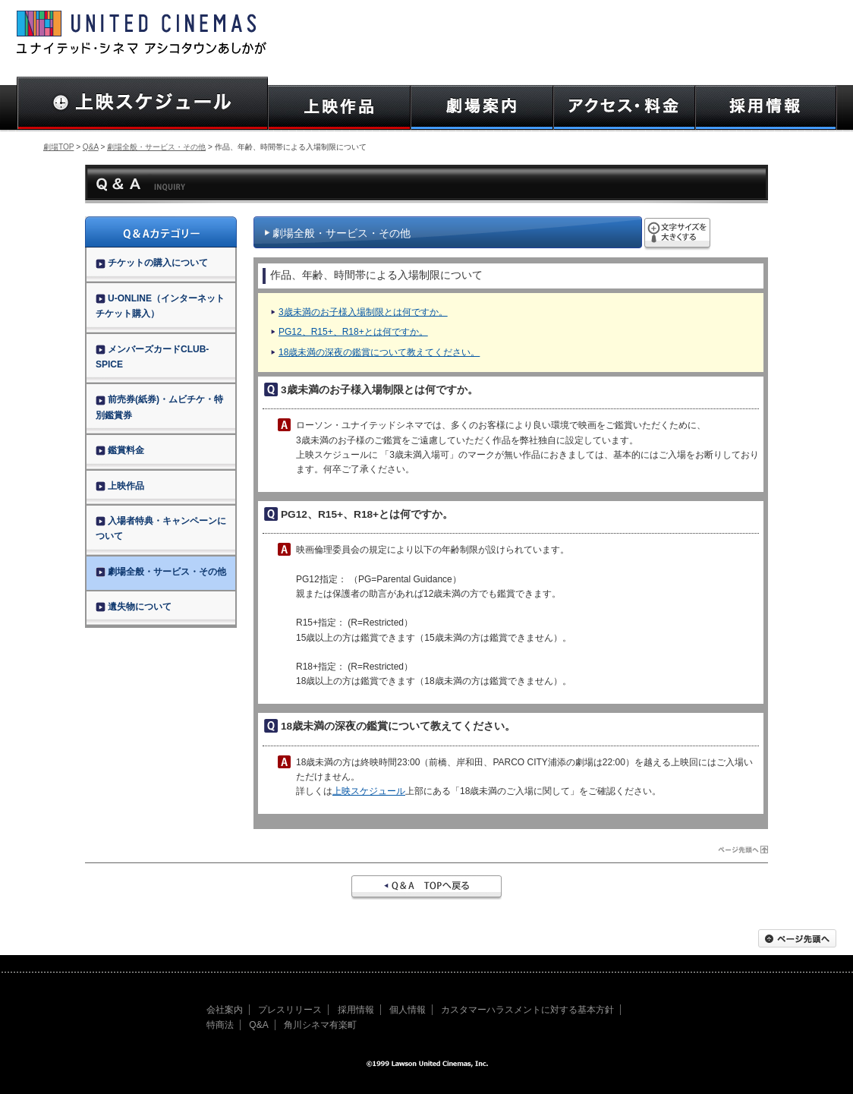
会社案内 (224, 1009)
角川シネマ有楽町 (320, 1025)
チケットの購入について (152, 262)
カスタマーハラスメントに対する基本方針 (527, 1009)
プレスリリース (290, 1009)
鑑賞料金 (120, 450)
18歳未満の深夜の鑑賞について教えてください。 (379, 352)
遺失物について (134, 606)
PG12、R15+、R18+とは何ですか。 (353, 331)
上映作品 (120, 486)
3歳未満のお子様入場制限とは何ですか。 (363, 312)
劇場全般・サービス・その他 (156, 147)
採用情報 (356, 1009)
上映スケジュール (368, 791)
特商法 (220, 1025)
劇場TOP (58, 147)
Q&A (91, 147)
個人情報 (407, 1009)
